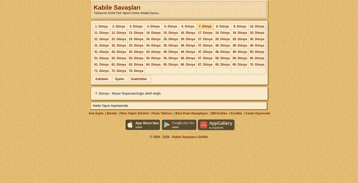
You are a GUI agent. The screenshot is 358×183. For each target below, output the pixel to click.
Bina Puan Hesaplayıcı (191, 113)
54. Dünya (153, 58)
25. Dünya (170, 39)
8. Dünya (222, 26)
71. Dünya (101, 71)
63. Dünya (136, 64)
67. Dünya (205, 64)
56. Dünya (188, 58)
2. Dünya (118, 26)
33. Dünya (136, 45)
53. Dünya (136, 58)
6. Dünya (188, 26)
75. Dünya (136, 71)
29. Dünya (240, 39)
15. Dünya (170, 33)
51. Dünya (101, 58)
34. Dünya (153, 45)
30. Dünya (257, 39)
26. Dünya (188, 39)
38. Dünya (222, 45)
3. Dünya (136, 26)
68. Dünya (222, 64)
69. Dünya (240, 64)
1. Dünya (101, 26)
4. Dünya (153, 26)
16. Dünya (188, 33)
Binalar (112, 113)
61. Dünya (101, 64)
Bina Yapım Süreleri (134, 113)
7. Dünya (205, 26)
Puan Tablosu (162, 113)
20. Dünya (257, 33)
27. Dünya (205, 39)
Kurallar (236, 113)
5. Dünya (170, 26)
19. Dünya (240, 33)
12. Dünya (119, 33)
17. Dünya (205, 33)
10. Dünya (257, 26)
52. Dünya (119, 58)
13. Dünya (136, 33)
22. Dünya (119, 39)
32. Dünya (119, 45)
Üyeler (119, 79)
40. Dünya (257, 45)
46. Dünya (188, 52)
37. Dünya (205, 45)
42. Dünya (119, 52)
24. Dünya (153, 39)
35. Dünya (170, 45)
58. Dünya (222, 58)
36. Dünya (188, 45)
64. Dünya (153, 64)
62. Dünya (119, 64)
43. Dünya (136, 52)
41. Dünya (101, 52)
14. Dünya (153, 33)
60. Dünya (257, 58)
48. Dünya (222, 52)
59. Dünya (240, 58)
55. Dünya (170, 58)
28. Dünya (222, 39)
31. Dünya (101, 45)
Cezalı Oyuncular (257, 113)
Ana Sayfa (95, 113)
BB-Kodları (219, 113)
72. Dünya (119, 71)
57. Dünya (205, 58)
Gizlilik (203, 137)
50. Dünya (257, 52)
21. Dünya (101, 39)
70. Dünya (257, 64)
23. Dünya (136, 39)
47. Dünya (205, 52)
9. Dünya (239, 26)
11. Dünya (101, 33)
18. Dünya (222, 33)
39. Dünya (240, 45)
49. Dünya (240, 52)
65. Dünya (170, 64)
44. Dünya (153, 52)
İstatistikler (139, 79)
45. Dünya (170, 52)
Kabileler (101, 79)
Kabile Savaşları (117, 7)
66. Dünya (188, 64)
